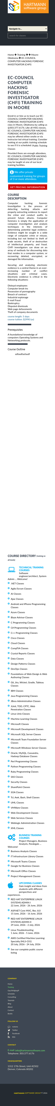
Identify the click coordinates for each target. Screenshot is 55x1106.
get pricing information (27, 187)
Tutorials (11, 1000)
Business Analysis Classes (24, 851)
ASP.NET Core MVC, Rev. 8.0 (26, 910)
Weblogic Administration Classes (27, 822)
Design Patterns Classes (23, 663)
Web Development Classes (24, 812)
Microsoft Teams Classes (23, 861)
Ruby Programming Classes (24, 771)
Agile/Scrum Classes (21, 588)
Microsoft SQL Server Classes (26, 734)
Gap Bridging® (13, 990)
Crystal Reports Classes (23, 653)
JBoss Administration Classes (26, 701)
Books (10, 1013)
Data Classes (17, 658)
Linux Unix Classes (20, 713)
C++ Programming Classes (24, 632)
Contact (11, 1010)
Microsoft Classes (20, 724)
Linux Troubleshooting (22, 930)
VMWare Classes (19, 807)
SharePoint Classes (20, 787)
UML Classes (17, 802)
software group (27, 1093)
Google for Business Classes (25, 865)
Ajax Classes (17, 598)
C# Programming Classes (23, 627)
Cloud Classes (18, 643)
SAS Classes (17, 776)
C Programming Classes (23, 622)
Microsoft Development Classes (27, 729)
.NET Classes (17, 583)
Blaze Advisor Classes (22, 617)
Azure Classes (18, 612)
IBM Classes (17, 690)
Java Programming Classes (24, 695)
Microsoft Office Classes (23, 871)
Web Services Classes (22, 817)
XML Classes (17, 828)
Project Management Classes (25, 876)
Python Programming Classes (26, 766)
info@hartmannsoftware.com (30, 1050)
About (10, 1007)
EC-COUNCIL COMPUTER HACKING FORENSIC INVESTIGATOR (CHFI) (26, 61)
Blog (9, 1004)
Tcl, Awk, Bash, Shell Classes (25, 797)
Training (21, 54)
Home (11, 54)
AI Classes (16, 593)
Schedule (11, 994)
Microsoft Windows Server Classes (28, 747)
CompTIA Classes (19, 648)
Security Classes (19, 781)
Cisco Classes (18, 638)
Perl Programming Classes (24, 761)
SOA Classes (17, 792)
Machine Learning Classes (24, 718)
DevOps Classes (19, 668)
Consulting (12, 997)
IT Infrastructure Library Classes (27, 856)
